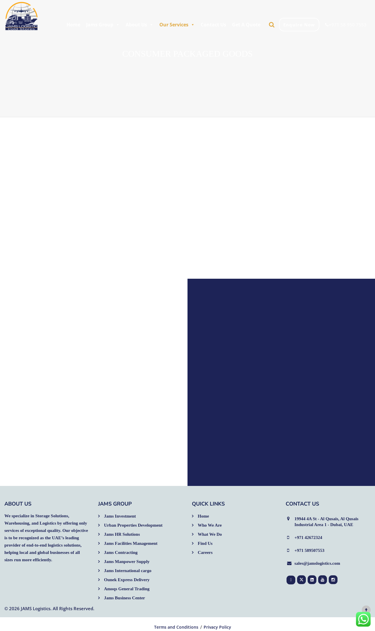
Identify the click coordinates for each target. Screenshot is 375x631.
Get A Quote (246, 24)
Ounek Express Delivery (127, 579)
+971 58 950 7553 (346, 25)
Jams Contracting (121, 552)
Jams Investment (120, 516)
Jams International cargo (127, 570)
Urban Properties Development (133, 525)
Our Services (177, 24)
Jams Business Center (124, 598)
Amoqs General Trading (126, 588)
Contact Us (213, 24)
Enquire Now (299, 25)
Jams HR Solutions (122, 534)
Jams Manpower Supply (127, 561)
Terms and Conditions (176, 627)
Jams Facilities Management (130, 543)
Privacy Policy (217, 627)
